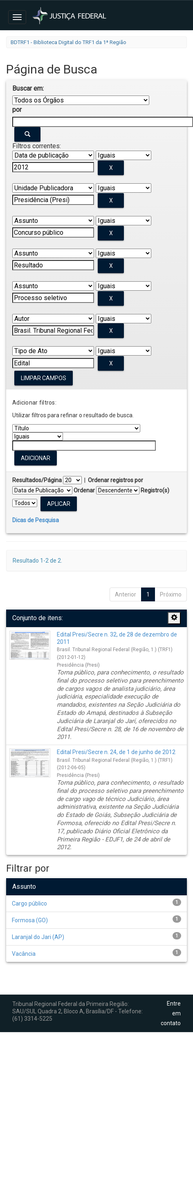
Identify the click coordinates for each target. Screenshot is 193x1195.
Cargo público (29, 903)
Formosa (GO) (30, 920)
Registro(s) (155, 490)
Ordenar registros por (115, 480)
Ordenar (84, 490)
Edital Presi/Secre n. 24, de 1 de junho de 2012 (116, 752)
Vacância (24, 953)
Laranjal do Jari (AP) (38, 937)
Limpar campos (43, 378)
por (17, 109)
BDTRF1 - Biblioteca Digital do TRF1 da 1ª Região (68, 42)
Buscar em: (28, 88)
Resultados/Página (37, 480)
